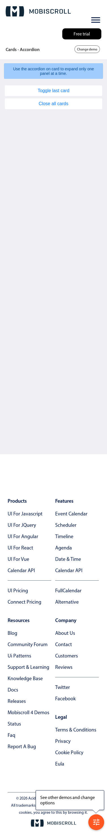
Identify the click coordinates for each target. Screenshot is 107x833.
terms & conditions (75, 730)
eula (59, 764)
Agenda (63, 548)
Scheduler (65, 525)
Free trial (82, 34)
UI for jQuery (22, 525)
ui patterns (19, 656)
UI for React (20, 548)
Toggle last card (53, 90)
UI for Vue (18, 559)
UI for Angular (23, 536)
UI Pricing (18, 590)
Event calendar (71, 514)
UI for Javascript (25, 514)
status (14, 724)
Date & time (68, 559)
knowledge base (25, 678)
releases (17, 701)
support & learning (28, 667)
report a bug (22, 746)
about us (65, 633)
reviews (63, 667)
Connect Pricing (24, 602)
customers (66, 656)
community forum (28, 644)
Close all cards (54, 103)
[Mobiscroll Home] (38, 11)
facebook (65, 698)
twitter (62, 687)
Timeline (64, 536)
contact (63, 644)
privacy (62, 741)
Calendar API (21, 570)
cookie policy (69, 752)
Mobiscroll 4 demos (28, 712)
